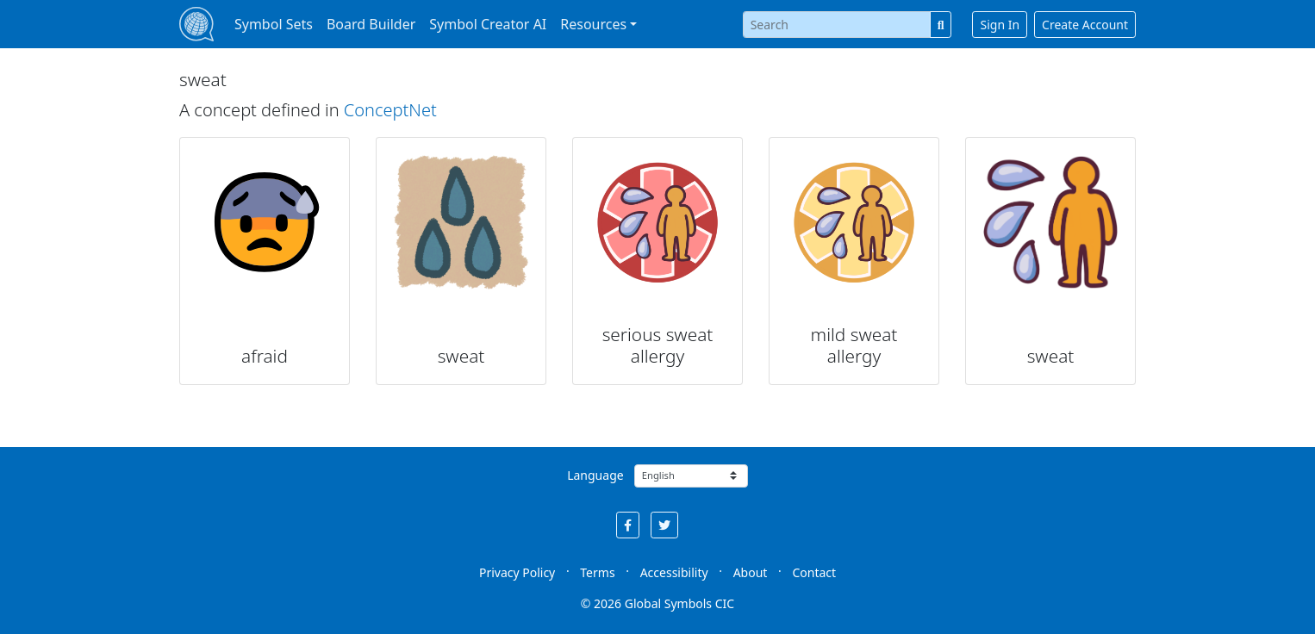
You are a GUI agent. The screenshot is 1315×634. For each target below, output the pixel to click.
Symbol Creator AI (487, 24)
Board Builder (371, 24)
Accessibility (674, 572)
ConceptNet (390, 109)
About (750, 572)
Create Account (1085, 24)
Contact (814, 572)
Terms (597, 572)
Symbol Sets (273, 24)
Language (595, 475)
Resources (593, 24)
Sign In (999, 24)
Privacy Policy (517, 572)
